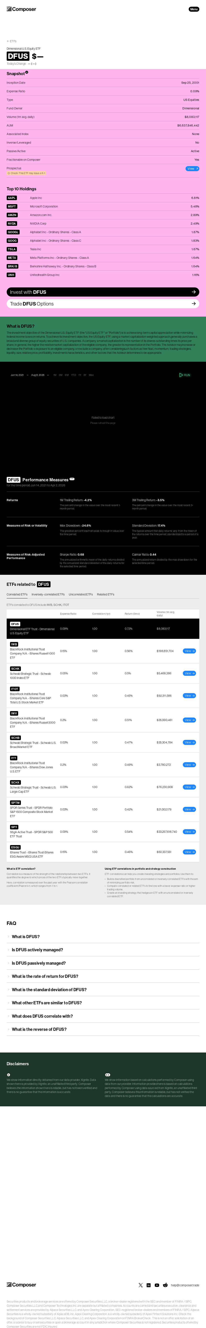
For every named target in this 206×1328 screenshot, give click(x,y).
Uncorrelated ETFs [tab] (81, 594)
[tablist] (103, 595)
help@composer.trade (185, 1285)
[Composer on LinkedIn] (148, 1285)
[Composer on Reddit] (165, 1285)
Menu (194, 9)
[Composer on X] (141, 1285)
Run (185, 375)
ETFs (13, 41)
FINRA (179, 1301)
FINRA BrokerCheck (138, 1318)
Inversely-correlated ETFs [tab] (48, 594)
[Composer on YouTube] (156, 1285)
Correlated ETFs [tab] (17, 594)
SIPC (188, 1301)
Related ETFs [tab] (105, 594)
